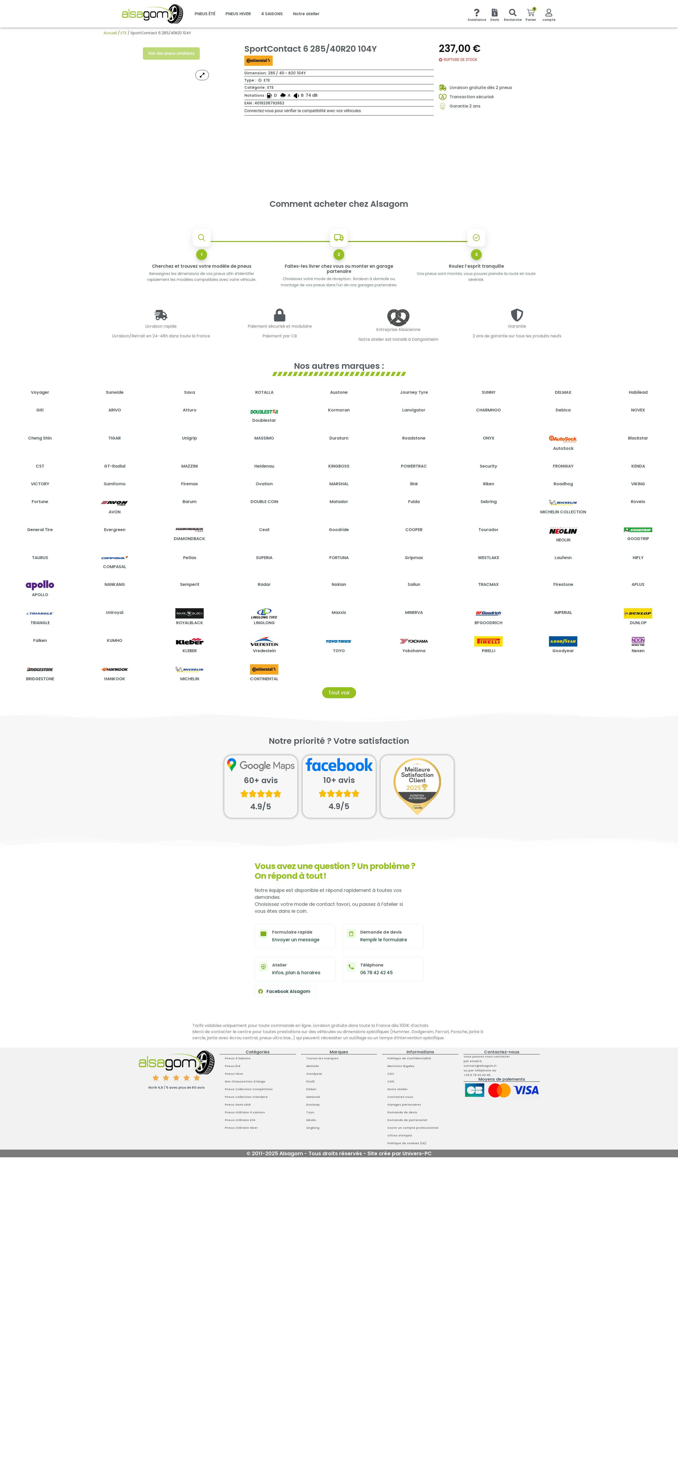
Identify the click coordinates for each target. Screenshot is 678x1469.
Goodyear (314, 1074)
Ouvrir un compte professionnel (412, 1128)
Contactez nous (400, 1097)
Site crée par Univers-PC (399, 1153)
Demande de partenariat (407, 1120)
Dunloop (313, 1105)
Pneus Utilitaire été (240, 1120)
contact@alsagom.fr (480, 1066)
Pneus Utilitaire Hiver (241, 1128)
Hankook (313, 1097)
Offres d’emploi (399, 1135)
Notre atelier (306, 14)
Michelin (312, 1066)
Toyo (310, 1112)
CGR (390, 1081)
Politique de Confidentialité (409, 1058)
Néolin (311, 1120)
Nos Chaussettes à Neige (245, 1081)
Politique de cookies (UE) (406, 1143)
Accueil (110, 32)
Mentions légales (401, 1066)
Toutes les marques (322, 1058)
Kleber (311, 1089)
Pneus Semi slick (238, 1105)
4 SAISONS (272, 14)
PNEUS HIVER (238, 14)
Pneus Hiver (234, 1074)
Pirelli (310, 1081)
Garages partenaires (404, 1105)
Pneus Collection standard (246, 1097)
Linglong (312, 1128)
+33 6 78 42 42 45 (477, 1075)
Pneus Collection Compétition (249, 1089)
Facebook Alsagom (284, 991)
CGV (390, 1074)
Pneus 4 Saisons (238, 1058)
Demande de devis (402, 1112)
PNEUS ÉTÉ (205, 14)
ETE (124, 32)
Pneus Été (233, 1066)
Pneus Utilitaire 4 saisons (245, 1112)
